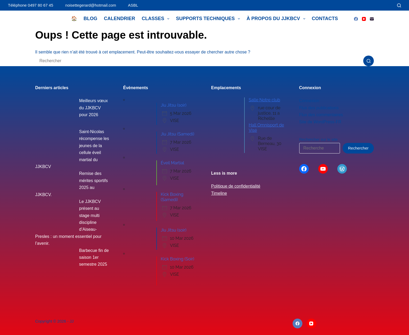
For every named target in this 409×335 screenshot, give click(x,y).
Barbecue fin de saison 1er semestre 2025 (94, 257)
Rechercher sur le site (318, 139)
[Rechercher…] (199, 61)
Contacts (325, 18)
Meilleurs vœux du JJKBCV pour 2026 (93, 107)
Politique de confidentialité (235, 186)
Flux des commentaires (321, 114)
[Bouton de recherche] (368, 61)
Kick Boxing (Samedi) (172, 197)
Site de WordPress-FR (320, 122)
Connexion (309, 100)
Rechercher (358, 148)
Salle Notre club (264, 99)
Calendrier (119, 18)
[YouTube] (364, 19)
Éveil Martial (172, 162)
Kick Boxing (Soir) (177, 258)
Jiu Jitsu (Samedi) (177, 134)
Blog (90, 18)
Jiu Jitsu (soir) (174, 105)
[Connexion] (390, 5)
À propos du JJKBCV (277, 19)
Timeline (219, 193)
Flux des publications (319, 108)
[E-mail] (372, 19)
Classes (157, 19)
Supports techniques (209, 19)
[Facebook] (356, 19)
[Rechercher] (399, 5)
